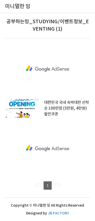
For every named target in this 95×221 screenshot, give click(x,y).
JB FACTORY (58, 213)
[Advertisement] (47, 68)
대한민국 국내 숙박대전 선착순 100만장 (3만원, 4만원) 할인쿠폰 (66, 108)
